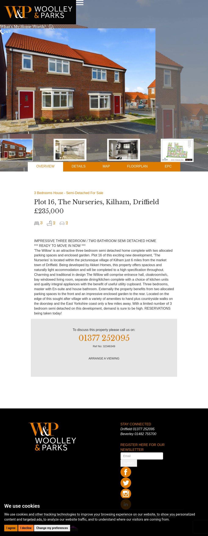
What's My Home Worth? (23, 26)
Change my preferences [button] (52, 528)
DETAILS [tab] (79, 166)
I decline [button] (26, 528)
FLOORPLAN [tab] (137, 166)
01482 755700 (145, 434)
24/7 (5, 32)
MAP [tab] (106, 166)
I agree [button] (10, 528)
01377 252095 (143, 429)
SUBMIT (129, 463)
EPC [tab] (168, 166)
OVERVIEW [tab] (45, 166)
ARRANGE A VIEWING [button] (104, 358)
